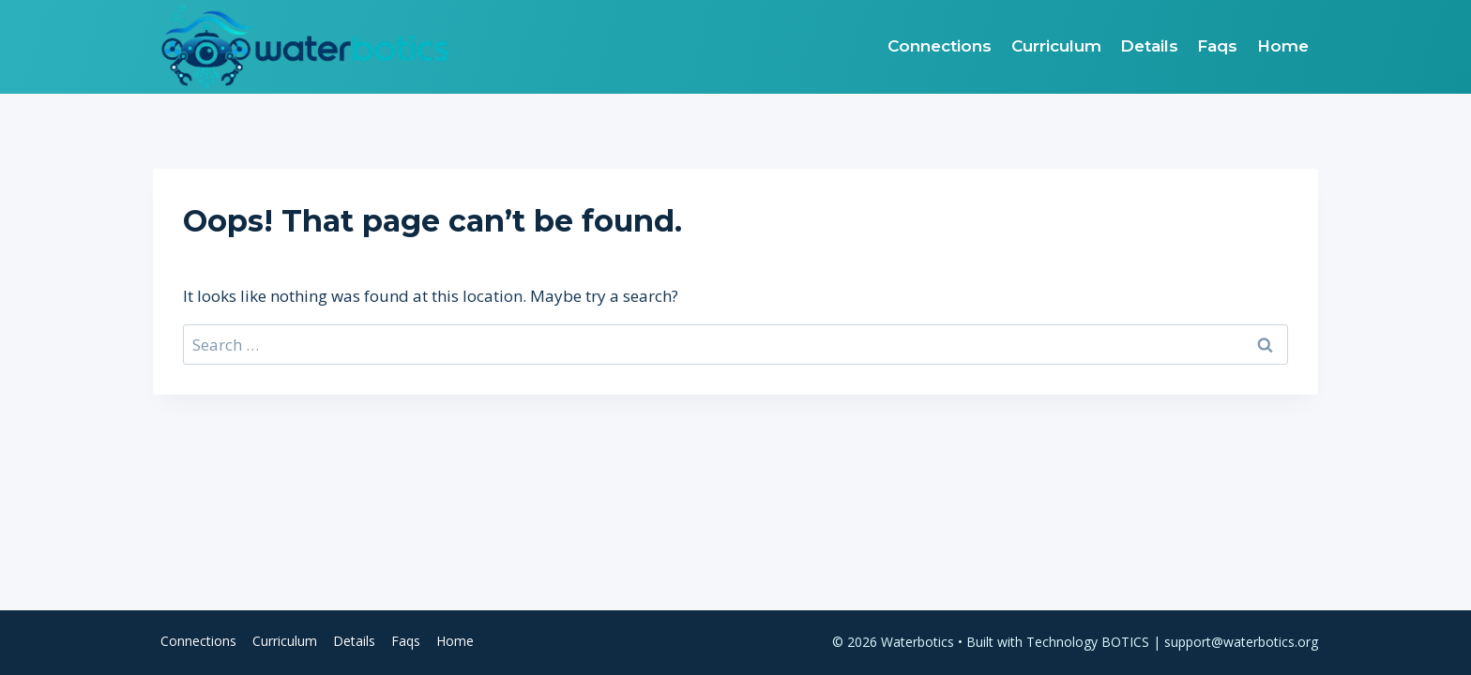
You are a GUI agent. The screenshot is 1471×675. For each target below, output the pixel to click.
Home (1283, 46)
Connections (939, 46)
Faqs (1217, 46)
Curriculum (1056, 46)
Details (1149, 46)
